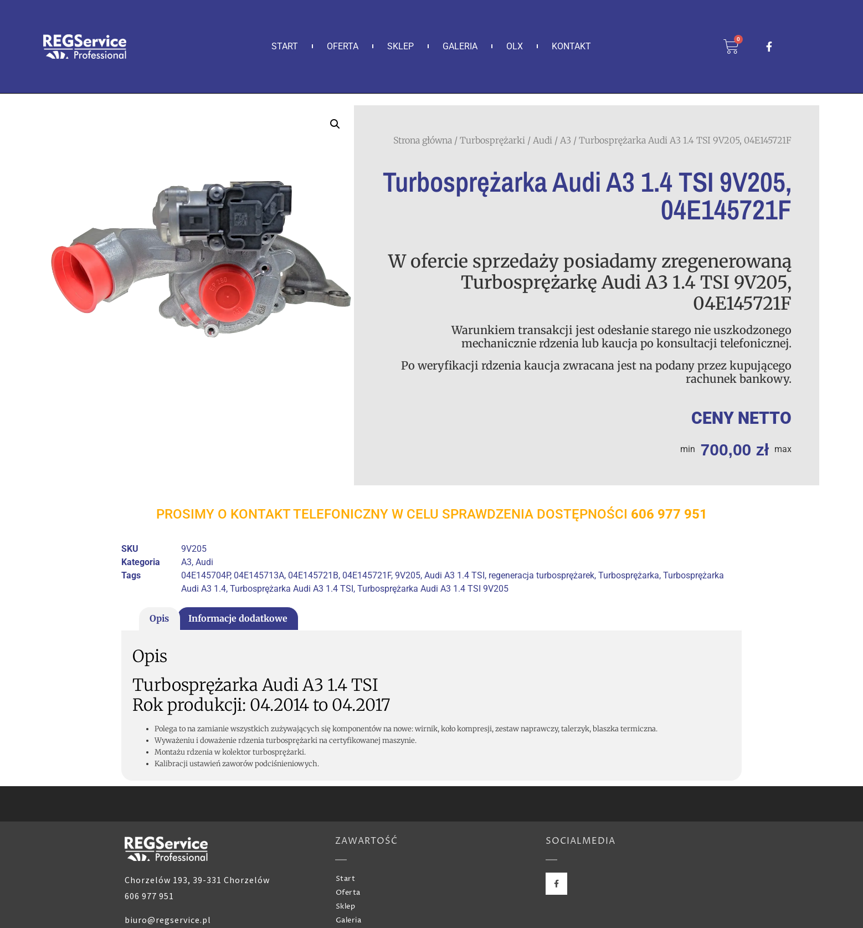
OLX (514, 46)
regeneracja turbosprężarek (541, 575)
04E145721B (313, 575)
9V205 (407, 575)
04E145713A (259, 575)
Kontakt (571, 46)
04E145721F (366, 575)
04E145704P (205, 575)
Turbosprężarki (492, 140)
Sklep (400, 46)
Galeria (460, 46)
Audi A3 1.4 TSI (454, 575)
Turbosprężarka (628, 575)
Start (284, 46)
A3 (565, 140)
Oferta (342, 46)
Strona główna (422, 140)
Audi (542, 140)
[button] (335, 124)
